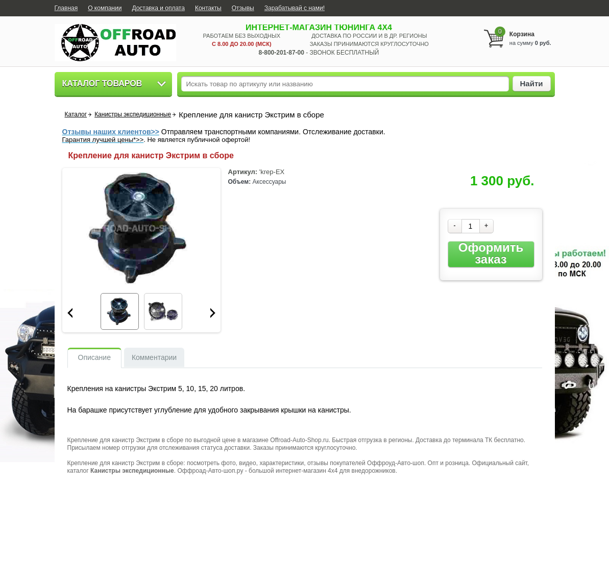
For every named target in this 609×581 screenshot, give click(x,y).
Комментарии (154, 357)
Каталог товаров (102, 83)
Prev (69, 313)
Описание (94, 357)
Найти (531, 83)
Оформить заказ (490, 253)
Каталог (76, 114)
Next (212, 313)
